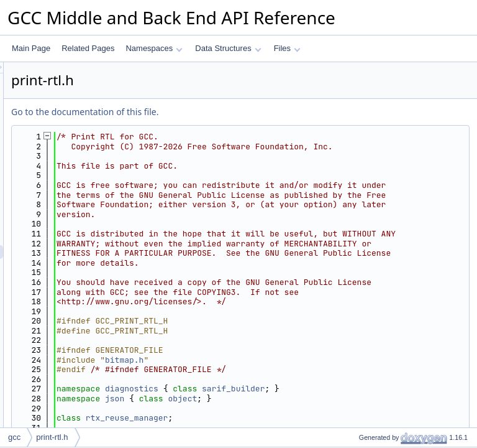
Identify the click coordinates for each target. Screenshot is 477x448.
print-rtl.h (52, 437)
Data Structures (228, 48)
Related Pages (87, 48)
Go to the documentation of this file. (240, 112)
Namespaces (153, 48)
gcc (14, 437)
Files (287, 48)
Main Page (31, 48)
